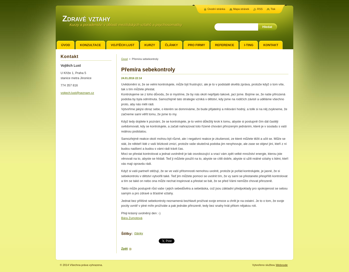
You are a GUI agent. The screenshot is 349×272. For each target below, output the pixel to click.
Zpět (124, 248)
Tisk (272, 9)
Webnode (282, 265)
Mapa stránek (241, 9)
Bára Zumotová (132, 218)
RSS (259, 9)
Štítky (126, 233)
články (138, 233)
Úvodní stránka (216, 9)
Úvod (124, 59)
